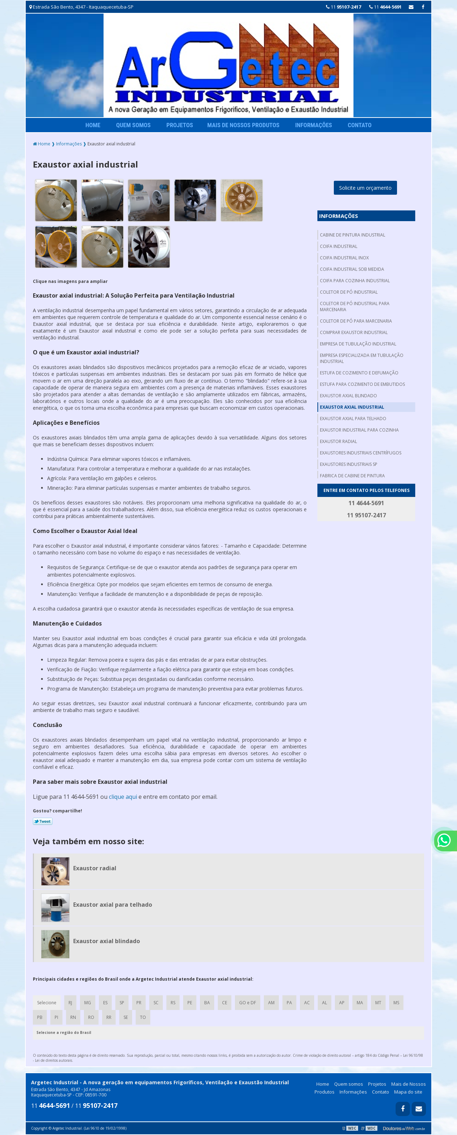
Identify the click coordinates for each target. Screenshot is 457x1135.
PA (289, 1003)
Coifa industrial (338, 246)
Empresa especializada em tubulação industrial (361, 358)
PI (56, 1017)
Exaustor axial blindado (348, 396)
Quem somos (133, 125)
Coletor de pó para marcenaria (356, 321)
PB (39, 1017)
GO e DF (247, 1003)
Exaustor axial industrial (352, 407)
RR (108, 1017)
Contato (360, 125)
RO (91, 1017)
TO (143, 1017)
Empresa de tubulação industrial (358, 344)
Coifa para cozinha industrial (355, 281)
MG (87, 1003)
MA (360, 1003)
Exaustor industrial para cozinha (359, 430)
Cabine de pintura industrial (352, 235)
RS (173, 1003)
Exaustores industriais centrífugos (360, 453)
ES (105, 1003)
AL (324, 1003)
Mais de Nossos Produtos (243, 125)
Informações (313, 125)
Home (92, 125)
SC (156, 1003)
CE (224, 1003)
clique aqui (123, 797)
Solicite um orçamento (365, 187)
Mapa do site (408, 1092)
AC (307, 1003)
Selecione (46, 1003)
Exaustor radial (338, 441)
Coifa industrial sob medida (352, 269)
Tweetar (42, 821)
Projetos (179, 125)
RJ (70, 1003)
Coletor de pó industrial (349, 292)
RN (73, 1017)
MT (378, 1003)
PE (189, 1003)
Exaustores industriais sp (348, 464)
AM (271, 1003)
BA (207, 1003)
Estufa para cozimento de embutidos (362, 384)
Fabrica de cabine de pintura (352, 476)
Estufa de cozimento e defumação (359, 373)
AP (342, 1003)
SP (122, 1003)
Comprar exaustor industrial (354, 332)
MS (396, 1003)
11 (343, 7)
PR (138, 1003)
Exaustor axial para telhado (353, 418)
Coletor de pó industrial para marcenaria (355, 306)
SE (126, 1017)
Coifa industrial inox (344, 258)
